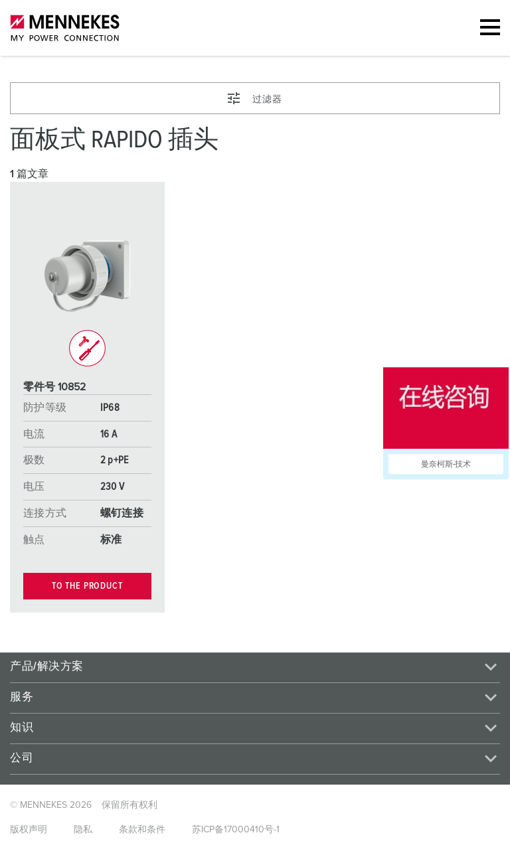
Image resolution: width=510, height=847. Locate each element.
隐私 (83, 829)
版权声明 (28, 829)
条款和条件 (142, 829)
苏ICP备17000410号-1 (236, 829)
